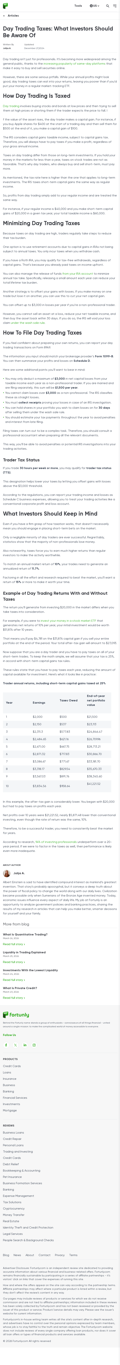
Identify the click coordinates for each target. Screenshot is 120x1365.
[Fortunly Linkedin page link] (25, 1045)
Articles (13, 15)
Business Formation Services (22, 1183)
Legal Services (13, 1234)
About (30, 1255)
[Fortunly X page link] (15, 1045)
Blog (6, 1255)
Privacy (60, 1255)
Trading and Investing (18, 1151)
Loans (7, 1072)
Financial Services (15, 1098)
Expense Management (18, 1196)
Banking (8, 1091)
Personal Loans (13, 1145)
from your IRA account (77, 273)
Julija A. (7, 48)
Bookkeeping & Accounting (21, 1170)
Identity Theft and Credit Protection (28, 1227)
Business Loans (13, 1132)
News (17, 1255)
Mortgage (10, 1110)
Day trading (11, 106)
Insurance (9, 1079)
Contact (44, 1255)
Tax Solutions (12, 1202)
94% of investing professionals (56, 842)
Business (9, 1085)
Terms (73, 1255)
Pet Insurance (12, 1177)
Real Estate (11, 1221)
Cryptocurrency (14, 1208)
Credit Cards (12, 1066)
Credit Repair (12, 1139)
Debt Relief (11, 1164)
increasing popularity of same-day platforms (74, 63)
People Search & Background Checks (28, 1240)
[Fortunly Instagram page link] (34, 1045)
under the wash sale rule (28, 323)
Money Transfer (13, 1215)
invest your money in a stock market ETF (68, 620)
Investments (11, 1104)
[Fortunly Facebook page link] (6, 1045)
